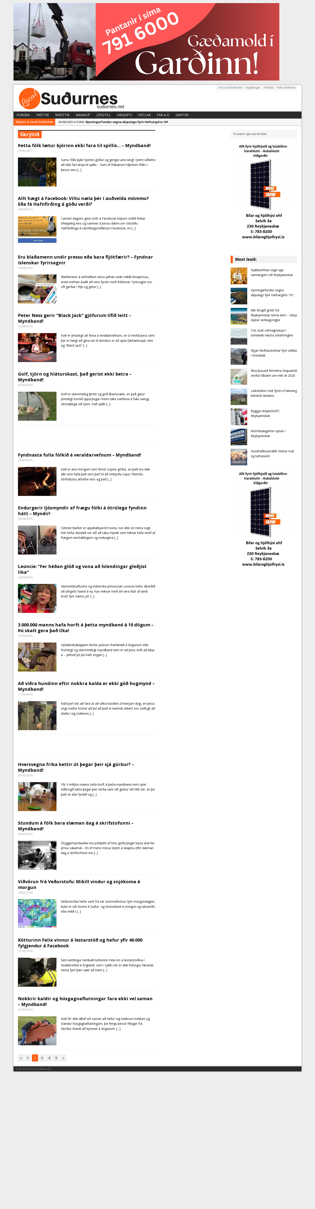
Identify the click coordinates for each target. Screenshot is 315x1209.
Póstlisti (268, 87)
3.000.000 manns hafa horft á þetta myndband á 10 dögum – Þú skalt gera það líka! (86, 627)
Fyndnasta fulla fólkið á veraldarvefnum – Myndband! (79, 455)
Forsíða (23, 115)
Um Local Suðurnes (230, 87)
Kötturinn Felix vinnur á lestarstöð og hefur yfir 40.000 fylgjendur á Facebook (80, 943)
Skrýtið (182, 115)
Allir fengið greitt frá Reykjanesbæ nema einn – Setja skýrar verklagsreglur (274, 315)
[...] (79, 170)
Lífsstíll (103, 115)
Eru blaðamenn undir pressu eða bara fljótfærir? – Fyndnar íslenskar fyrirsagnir (85, 260)
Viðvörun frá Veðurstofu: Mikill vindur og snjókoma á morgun (79, 884)
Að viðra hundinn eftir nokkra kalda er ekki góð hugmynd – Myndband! (86, 686)
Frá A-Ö (163, 115)
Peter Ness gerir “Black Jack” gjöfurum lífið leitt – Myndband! (74, 318)
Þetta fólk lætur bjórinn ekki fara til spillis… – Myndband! (84, 145)
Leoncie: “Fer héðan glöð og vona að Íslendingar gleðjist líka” (82, 569)
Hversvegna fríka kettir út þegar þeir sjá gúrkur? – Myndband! (76, 767)
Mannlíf (83, 115)
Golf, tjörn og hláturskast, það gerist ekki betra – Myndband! (75, 377)
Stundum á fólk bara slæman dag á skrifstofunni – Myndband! (76, 826)
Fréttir (42, 115)
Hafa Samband (286, 87)
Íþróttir (62, 115)
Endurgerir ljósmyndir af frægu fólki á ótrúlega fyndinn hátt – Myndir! (82, 510)
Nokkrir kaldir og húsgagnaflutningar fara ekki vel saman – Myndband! (85, 1001)
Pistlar (144, 115)
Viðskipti (124, 115)
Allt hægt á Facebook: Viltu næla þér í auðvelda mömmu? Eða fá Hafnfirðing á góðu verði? (83, 201)
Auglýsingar (253, 87)
